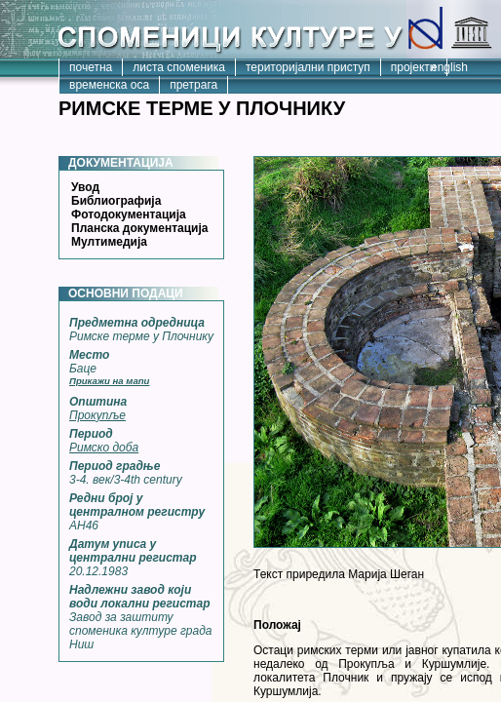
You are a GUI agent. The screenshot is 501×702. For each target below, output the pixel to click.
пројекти (414, 67)
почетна (90, 67)
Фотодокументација (128, 214)
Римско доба (103, 447)
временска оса (109, 85)
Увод (85, 187)
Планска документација (139, 228)
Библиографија (116, 201)
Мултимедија (109, 242)
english (449, 67)
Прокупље (97, 415)
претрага (193, 85)
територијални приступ (308, 67)
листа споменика (179, 67)
